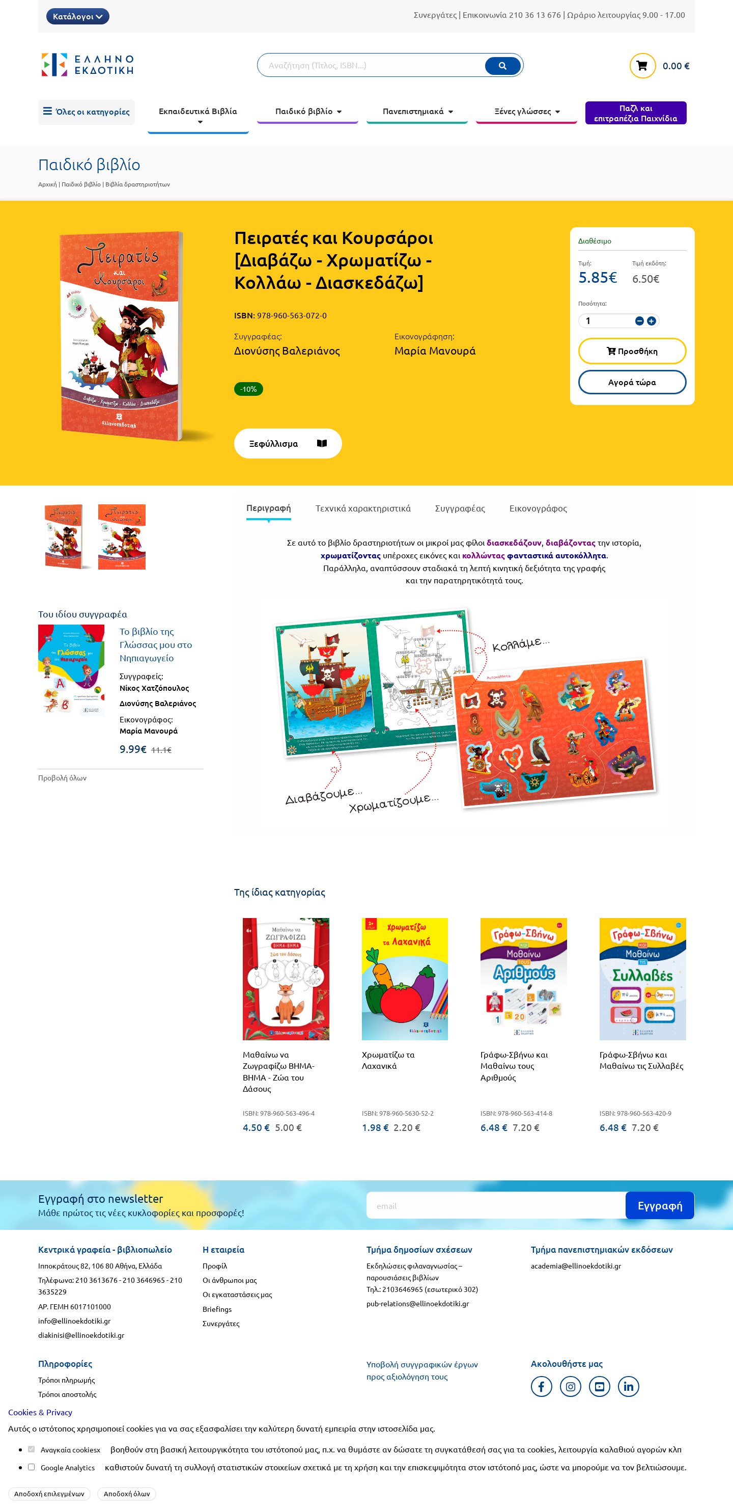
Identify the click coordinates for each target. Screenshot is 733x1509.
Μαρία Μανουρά (435, 350)
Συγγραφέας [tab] (460, 507)
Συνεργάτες (435, 14)
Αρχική (47, 184)
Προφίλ (215, 1265)
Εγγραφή (660, 1205)
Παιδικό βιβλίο (81, 184)
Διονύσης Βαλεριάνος (287, 350)
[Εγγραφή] (530, 1205)
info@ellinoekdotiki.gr (74, 1320)
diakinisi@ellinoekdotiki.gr (81, 1334)
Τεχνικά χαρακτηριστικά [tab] (363, 507)
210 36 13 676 (535, 14)
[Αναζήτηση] (390, 65)
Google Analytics (68, 1467)
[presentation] (268, 510)
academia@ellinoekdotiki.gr (576, 1265)
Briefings (217, 1308)
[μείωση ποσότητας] (639, 321)
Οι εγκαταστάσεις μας (237, 1294)
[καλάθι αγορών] (662, 63)
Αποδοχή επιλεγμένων (49, 1493)
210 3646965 (144, 1279)
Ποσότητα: (592, 303)
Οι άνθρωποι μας (230, 1279)
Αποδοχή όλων (127, 1493)
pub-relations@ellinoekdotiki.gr (417, 1303)
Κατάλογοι (78, 15)
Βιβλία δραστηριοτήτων (137, 184)
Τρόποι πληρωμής (66, 1379)
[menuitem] (86, 112)
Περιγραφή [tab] (268, 508)
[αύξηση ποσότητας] (651, 321)
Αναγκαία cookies (69, 1449)
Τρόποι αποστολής (67, 1393)
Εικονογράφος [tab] (538, 507)
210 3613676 (96, 1279)
